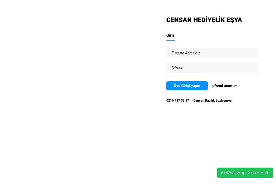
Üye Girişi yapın (187, 86)
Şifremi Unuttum (224, 86)
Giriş (170, 35)
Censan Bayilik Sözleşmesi (212, 100)
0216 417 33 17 (177, 100)
